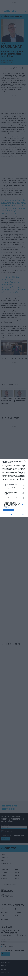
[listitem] (14, 485)
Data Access (14, 514)
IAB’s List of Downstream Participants (16, 480)
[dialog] (14, 488)
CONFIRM (8, 510)
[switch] (23, 488)
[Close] (25, 461)
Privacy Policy (21, 514)
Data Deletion (6, 514)
